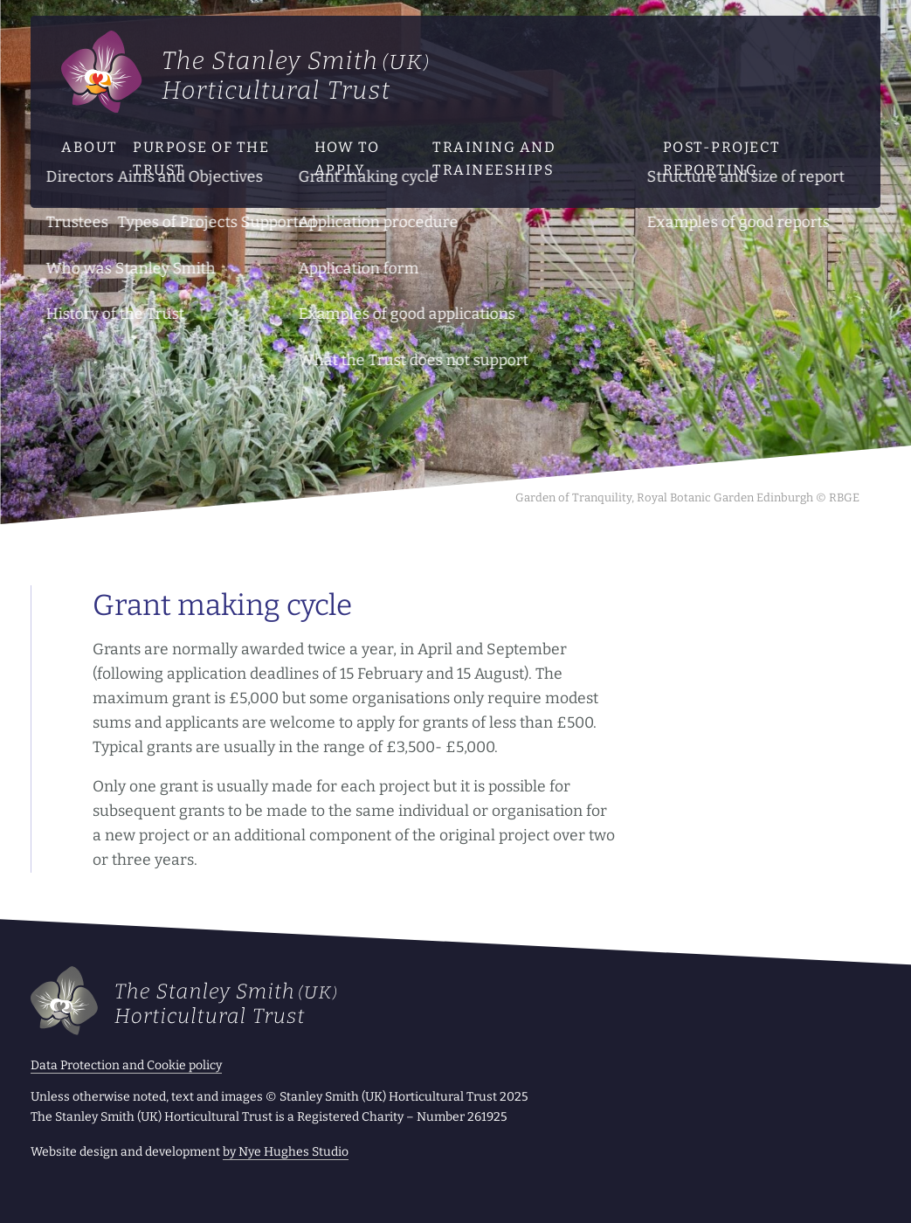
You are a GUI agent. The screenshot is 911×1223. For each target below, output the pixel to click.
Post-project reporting (722, 158)
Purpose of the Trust (201, 158)
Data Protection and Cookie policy (126, 1065)
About (89, 147)
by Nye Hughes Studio (286, 1151)
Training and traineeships (494, 158)
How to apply (347, 158)
